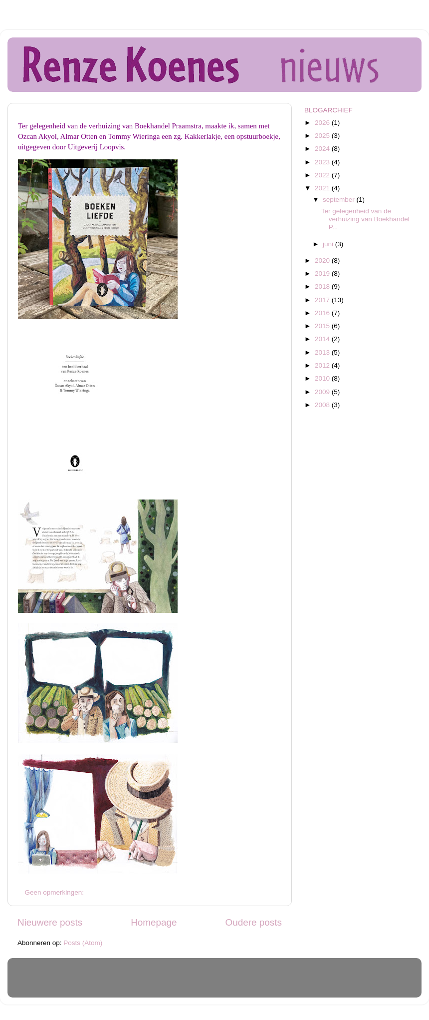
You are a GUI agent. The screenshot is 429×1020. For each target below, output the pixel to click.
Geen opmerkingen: (55, 892)
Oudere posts (253, 922)
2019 (323, 273)
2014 (323, 339)
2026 (323, 122)
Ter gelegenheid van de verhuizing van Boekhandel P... (365, 219)
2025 (323, 135)
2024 (323, 148)
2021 (323, 188)
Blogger (278, 982)
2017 (323, 300)
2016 (323, 313)
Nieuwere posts (49, 922)
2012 (323, 365)
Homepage (154, 922)
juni (329, 244)
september (340, 199)
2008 (323, 405)
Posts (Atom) (82, 943)
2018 (323, 286)
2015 (323, 326)
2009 (323, 392)
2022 (323, 175)
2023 (323, 162)
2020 (323, 260)
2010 (323, 378)
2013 (323, 352)
